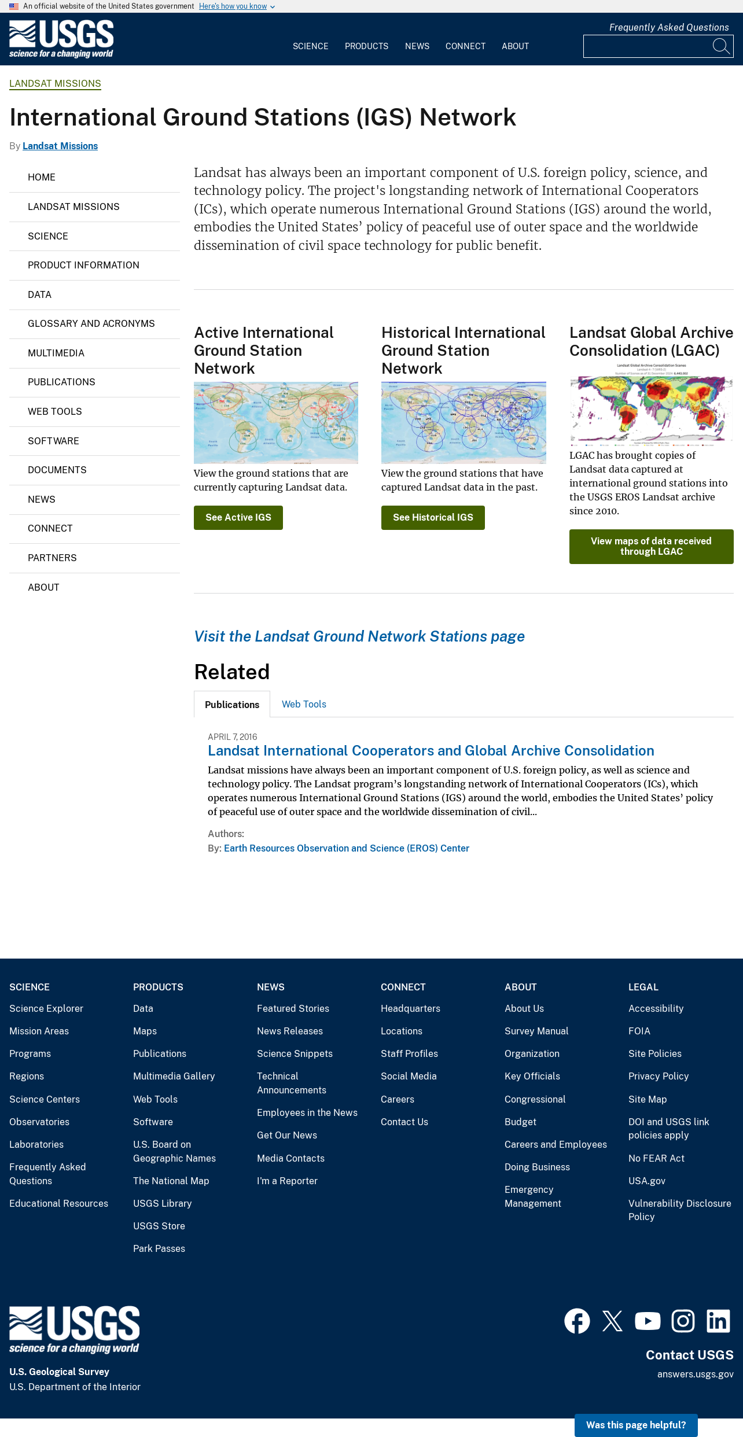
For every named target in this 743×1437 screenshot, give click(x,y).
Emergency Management (533, 1196)
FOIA (639, 1031)
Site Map (647, 1099)
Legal (643, 987)
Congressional (535, 1099)
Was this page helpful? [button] (636, 1425)
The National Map (171, 1181)
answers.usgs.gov (695, 1374)
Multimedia (56, 353)
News (417, 46)
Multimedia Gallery (174, 1076)
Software (53, 441)
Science (311, 46)
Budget (520, 1122)
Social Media (409, 1076)
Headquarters (410, 1008)
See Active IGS (238, 517)
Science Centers (44, 1099)
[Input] (658, 46)
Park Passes (159, 1248)
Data (40, 294)
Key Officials (532, 1076)
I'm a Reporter (287, 1181)
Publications (61, 382)
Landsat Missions (55, 83)
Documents (57, 470)
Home (42, 177)
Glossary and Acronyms (91, 323)
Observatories (39, 1122)
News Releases (290, 1031)
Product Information (83, 265)
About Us (524, 1008)
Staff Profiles (409, 1053)
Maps (145, 1031)
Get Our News (287, 1135)
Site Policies (655, 1053)
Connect (465, 46)
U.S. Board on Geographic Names (174, 1151)
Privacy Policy (658, 1076)
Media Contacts (291, 1158)
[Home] (61, 55)
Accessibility (656, 1008)
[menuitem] (311, 39)
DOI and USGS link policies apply (668, 1129)
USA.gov (646, 1181)
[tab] (232, 704)
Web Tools (55, 411)
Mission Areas (39, 1031)
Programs (30, 1053)
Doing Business (537, 1167)
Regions (26, 1076)
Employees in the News (307, 1112)
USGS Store (159, 1226)
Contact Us (404, 1122)
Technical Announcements (291, 1083)
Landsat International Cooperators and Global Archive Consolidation (431, 750)
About (515, 46)
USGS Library (162, 1203)
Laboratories (36, 1144)
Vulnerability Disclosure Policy (679, 1210)
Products (366, 46)
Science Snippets (295, 1053)
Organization (532, 1053)
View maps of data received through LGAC (651, 546)
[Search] (722, 46)
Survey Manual (537, 1031)
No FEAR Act (656, 1158)
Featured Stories (293, 1008)
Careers (397, 1099)
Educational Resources (58, 1203)
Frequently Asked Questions (669, 27)
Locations (401, 1031)
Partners (52, 557)
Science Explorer (46, 1008)
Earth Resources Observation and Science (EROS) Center (346, 848)
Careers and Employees (556, 1144)
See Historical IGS (433, 517)
